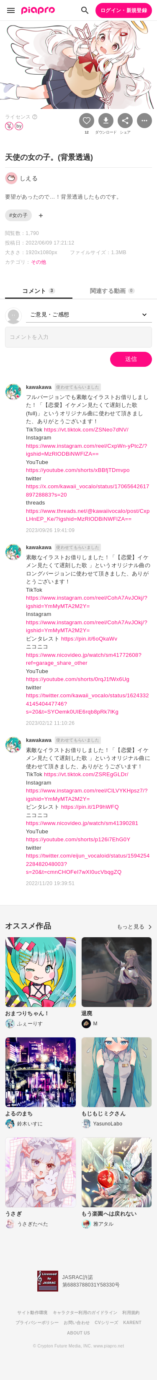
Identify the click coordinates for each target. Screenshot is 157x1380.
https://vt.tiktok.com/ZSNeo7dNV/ (86, 429)
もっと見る (134, 926)
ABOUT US (78, 1333)
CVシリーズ (106, 1322)
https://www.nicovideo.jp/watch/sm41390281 (82, 823)
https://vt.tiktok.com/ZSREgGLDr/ (86, 774)
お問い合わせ (77, 1322)
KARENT (132, 1322)
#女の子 (18, 215)
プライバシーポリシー (37, 1322)
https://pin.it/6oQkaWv (89, 639)
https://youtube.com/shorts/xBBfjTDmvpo (78, 470)
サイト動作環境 (32, 1312)
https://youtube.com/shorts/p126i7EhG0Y (78, 839)
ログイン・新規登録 (123, 10)
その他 (38, 262)
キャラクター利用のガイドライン (85, 1312)
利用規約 (130, 1312)
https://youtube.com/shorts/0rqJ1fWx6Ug (77, 679)
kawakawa (38, 387)
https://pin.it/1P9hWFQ (90, 807)
